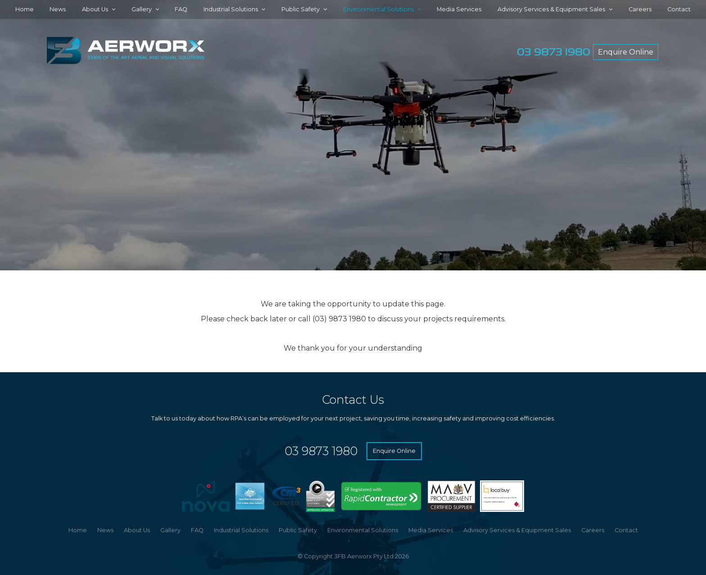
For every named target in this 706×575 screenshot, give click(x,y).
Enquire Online (625, 52)
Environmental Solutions (378, 9)
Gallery (141, 9)
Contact (679, 9)
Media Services (459, 9)
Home (24, 9)
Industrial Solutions (231, 9)
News (58, 9)
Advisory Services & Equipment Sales (551, 9)
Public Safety (300, 9)
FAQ (181, 9)
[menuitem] (77, 530)
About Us (95, 9)
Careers (640, 9)
